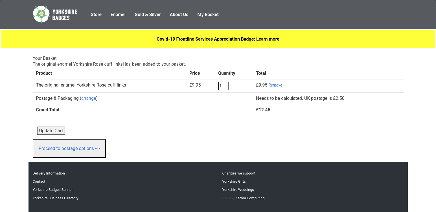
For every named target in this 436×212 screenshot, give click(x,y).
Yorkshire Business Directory (55, 198)
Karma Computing (249, 198)
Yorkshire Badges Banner (53, 189)
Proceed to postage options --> (69, 148)
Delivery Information (49, 173)
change (88, 98)
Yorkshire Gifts (234, 181)
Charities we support (238, 173)
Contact (39, 181)
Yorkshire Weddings (238, 189)
